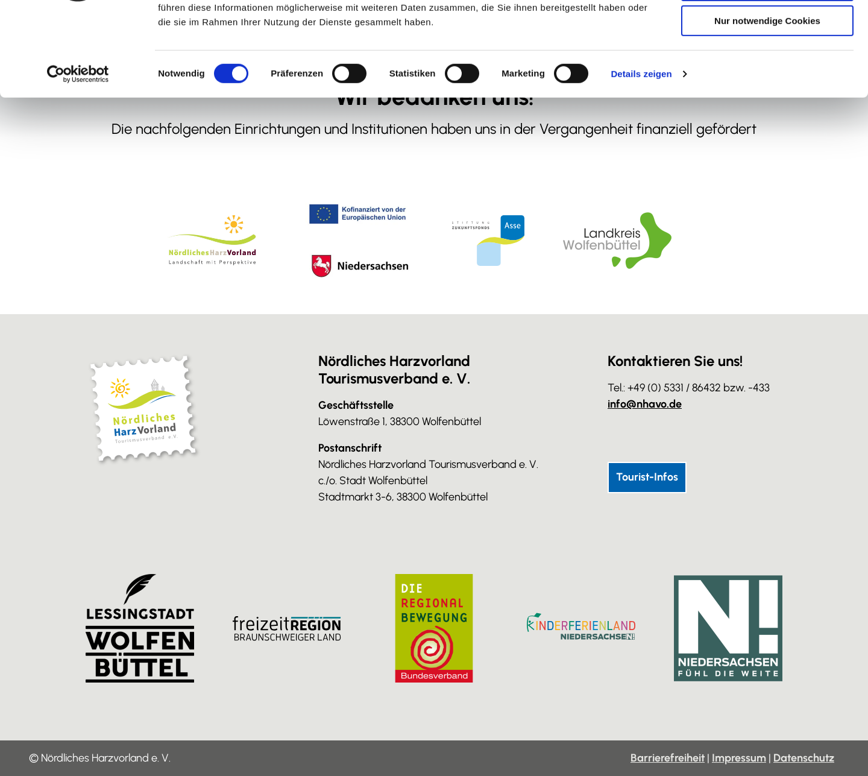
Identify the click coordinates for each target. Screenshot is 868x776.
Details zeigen (641, 153)
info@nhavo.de (645, 404)
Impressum (739, 758)
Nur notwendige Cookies (767, 100)
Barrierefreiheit (668, 758)
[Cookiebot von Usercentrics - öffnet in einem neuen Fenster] (78, 154)
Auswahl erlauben (767, 65)
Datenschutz (803, 758)
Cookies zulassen (767, 30)
